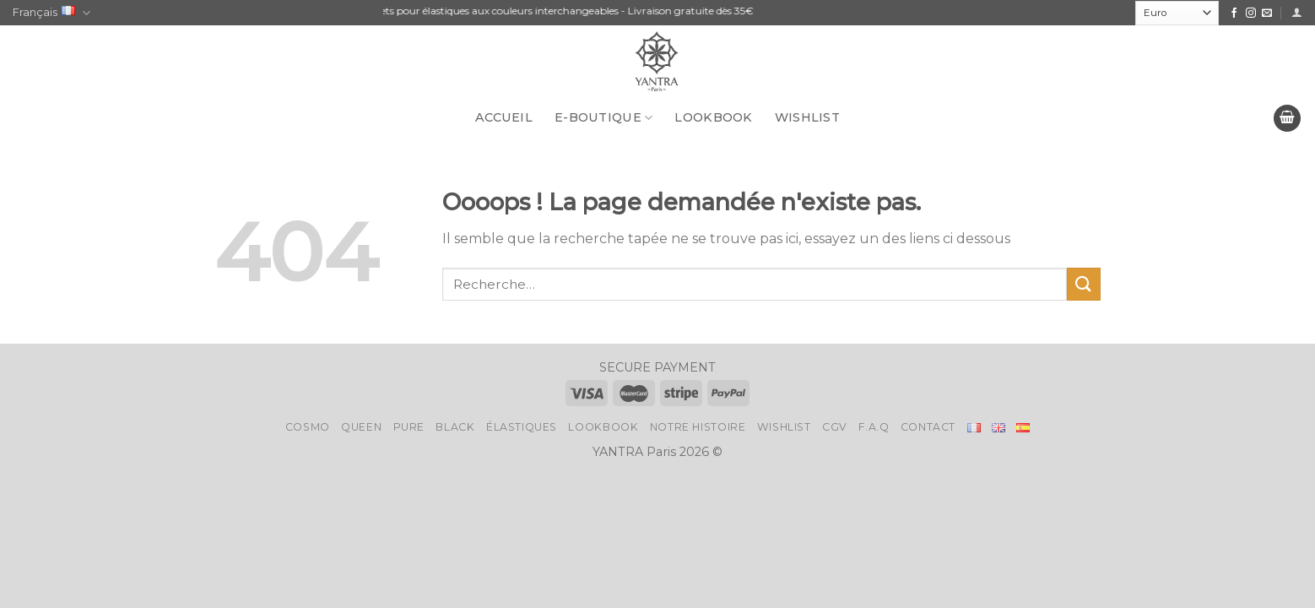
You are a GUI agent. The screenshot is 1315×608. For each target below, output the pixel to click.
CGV (834, 427)
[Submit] (1084, 284)
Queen (361, 427)
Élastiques (521, 427)
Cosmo (307, 427)
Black (455, 427)
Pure (409, 427)
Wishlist (807, 117)
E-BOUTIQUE (603, 118)
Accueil (504, 117)
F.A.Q (873, 427)
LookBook (713, 117)
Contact (928, 427)
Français (51, 13)
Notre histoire (698, 427)
